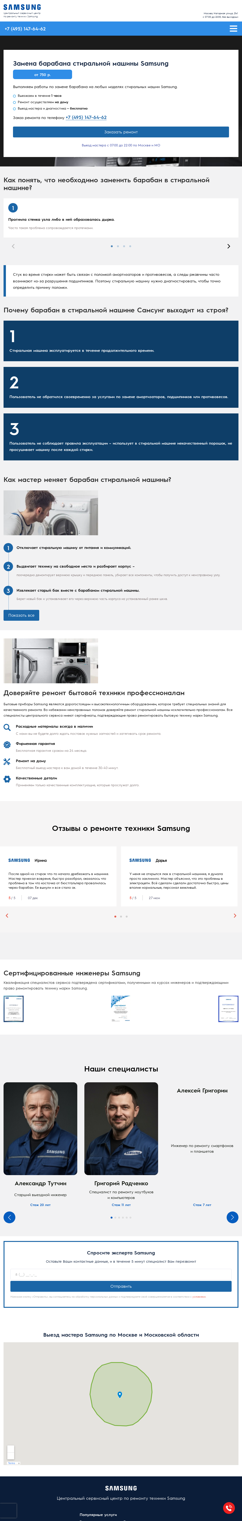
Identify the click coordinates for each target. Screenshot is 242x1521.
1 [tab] (111, 246)
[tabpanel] (121, 218)
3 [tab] (124, 246)
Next (229, 246)
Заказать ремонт (121, 131)
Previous (13, 246)
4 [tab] (130, 246)
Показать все (21, 615)
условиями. (199, 1296)
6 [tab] (130, 1218)
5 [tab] (127, 1218)
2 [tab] (118, 246)
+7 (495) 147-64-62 (86, 117)
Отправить (121, 1286)
